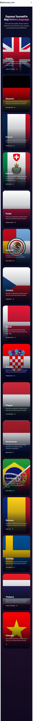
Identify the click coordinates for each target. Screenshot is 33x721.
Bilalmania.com (7, 2)
